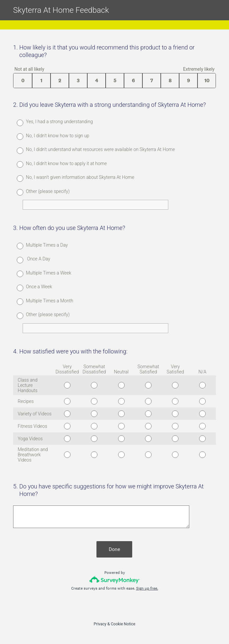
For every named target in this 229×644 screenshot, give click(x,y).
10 (206, 80)
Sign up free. (147, 588)
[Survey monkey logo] (115, 579)
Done (114, 549)
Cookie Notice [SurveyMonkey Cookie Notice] (123, 624)
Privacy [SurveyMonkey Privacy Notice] (100, 624)
